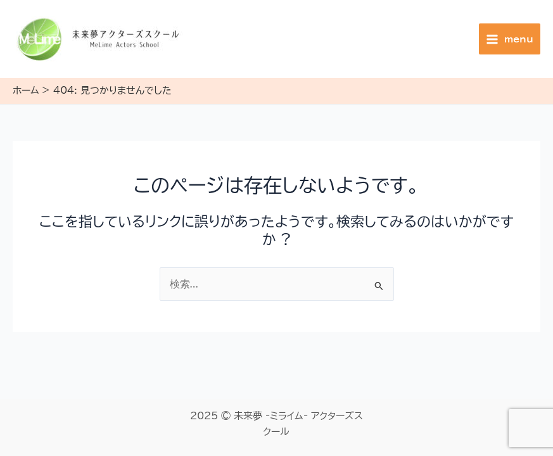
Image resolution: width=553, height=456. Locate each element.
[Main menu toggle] (509, 38)
